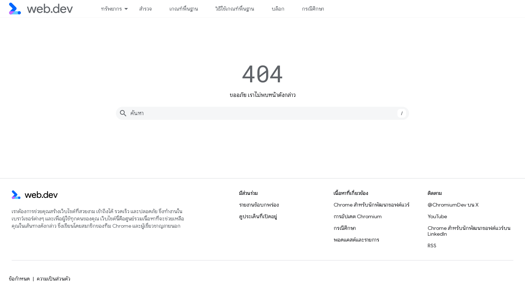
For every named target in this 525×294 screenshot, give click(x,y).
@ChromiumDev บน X (453, 204)
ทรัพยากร (111, 8)
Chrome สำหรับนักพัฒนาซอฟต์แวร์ (371, 204)
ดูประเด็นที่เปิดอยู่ (258, 216)
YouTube (437, 216)
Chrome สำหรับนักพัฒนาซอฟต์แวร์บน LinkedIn (469, 231)
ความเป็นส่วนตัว (53, 279)
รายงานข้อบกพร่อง (259, 204)
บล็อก (278, 8)
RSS (432, 245)
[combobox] (262, 113)
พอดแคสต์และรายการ (356, 239)
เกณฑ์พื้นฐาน (184, 8)
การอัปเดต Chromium (358, 216)
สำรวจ (145, 8)
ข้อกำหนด (19, 279)
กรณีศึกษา (313, 8)
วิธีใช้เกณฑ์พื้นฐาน (234, 8)
